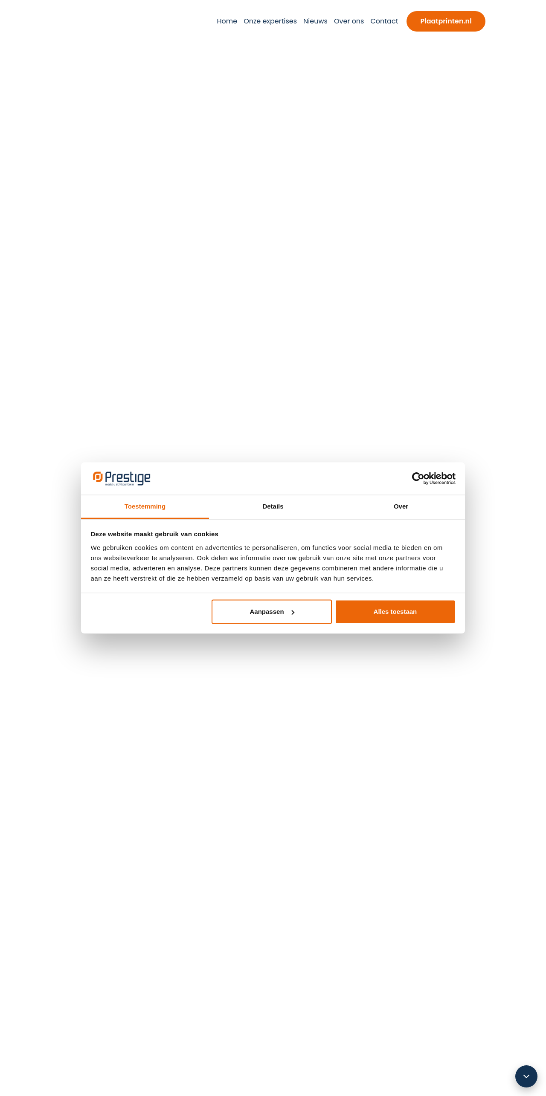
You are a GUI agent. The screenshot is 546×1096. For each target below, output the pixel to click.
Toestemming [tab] (145, 506)
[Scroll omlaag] (526, 1076)
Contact (384, 21)
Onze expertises (270, 21)
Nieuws (315, 21)
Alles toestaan (395, 611)
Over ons (349, 21)
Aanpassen (272, 611)
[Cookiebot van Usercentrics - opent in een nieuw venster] (418, 478)
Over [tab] (401, 506)
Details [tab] (272, 506)
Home (227, 21)
